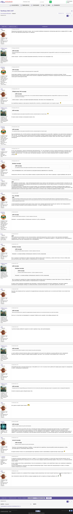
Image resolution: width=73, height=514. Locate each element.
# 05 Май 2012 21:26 (15, 437)
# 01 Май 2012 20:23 (15, 326)
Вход (68, 2)
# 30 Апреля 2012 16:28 (15, 126)
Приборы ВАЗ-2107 (7, 11)
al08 (2, 29)
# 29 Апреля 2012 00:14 (15, 29)
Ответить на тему (12, 26)
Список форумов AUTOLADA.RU (6, 13)
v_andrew (3, 148)
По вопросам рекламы (4, 511)
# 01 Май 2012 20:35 (15, 345)
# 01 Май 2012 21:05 (15, 364)
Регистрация (69, 1)
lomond (2, 421)
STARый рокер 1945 (4, 48)
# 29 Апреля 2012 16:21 (15, 107)
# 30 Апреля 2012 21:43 (15, 160)
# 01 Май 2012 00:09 (15, 193)
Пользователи (57, 5)
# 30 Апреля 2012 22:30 (15, 179)
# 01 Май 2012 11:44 (15, 244)
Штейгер (3, 67)
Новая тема (4, 26)
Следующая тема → (69, 13)
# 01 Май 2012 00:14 (15, 233)
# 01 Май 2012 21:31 (15, 383)
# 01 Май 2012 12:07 (15, 263)
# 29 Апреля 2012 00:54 (15, 48)
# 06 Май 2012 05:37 (15, 456)
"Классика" (14, 13)
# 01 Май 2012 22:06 (15, 402)
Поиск (49, 5)
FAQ (43, 5)
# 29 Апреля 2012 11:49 (15, 88)
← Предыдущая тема (61, 13)
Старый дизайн (36, 5)
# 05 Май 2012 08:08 (15, 421)
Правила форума (25, 5)
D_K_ (2, 180)
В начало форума (15, 5)
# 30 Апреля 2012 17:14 (15, 148)
